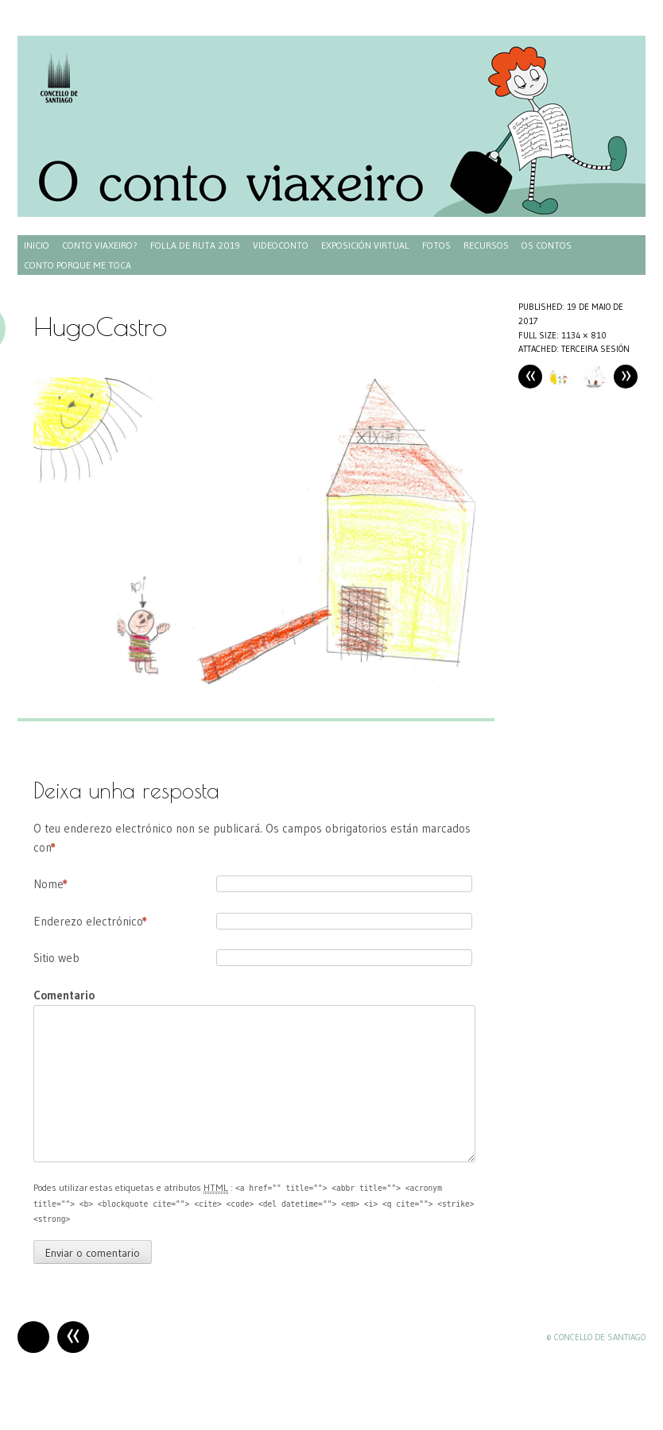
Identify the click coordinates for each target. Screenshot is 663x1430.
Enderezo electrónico (90, 921)
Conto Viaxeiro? (100, 245)
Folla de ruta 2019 (195, 245)
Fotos (436, 245)
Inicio (36, 245)
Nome (50, 884)
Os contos (546, 245)
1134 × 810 (584, 335)
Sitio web (56, 957)
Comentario (64, 995)
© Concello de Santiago (596, 1337)
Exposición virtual (365, 245)
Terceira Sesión (595, 348)
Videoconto (280, 245)
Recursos (486, 245)
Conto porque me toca (77, 265)
